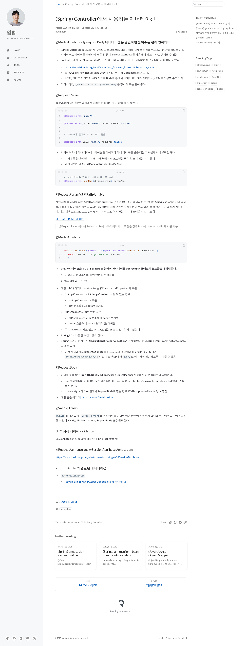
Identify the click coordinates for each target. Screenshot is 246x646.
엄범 (11, 32)
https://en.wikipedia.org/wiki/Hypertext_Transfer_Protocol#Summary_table (109, 67)
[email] (27, 638)
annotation (66, 509)
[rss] (34, 638)
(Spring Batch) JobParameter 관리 (213, 23)
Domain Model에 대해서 (208, 42)
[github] (14, 638)
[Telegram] (180, 522)
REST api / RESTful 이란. (70, 219)
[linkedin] (21, 638)
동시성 (215, 77)
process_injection (205, 88)
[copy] (184, 111)
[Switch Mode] (7, 638)
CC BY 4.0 (85, 522)
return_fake (217, 70)
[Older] (88, 584)
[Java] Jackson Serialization (96, 397)
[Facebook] (175, 522)
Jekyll (184, 638)
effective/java (203, 65)
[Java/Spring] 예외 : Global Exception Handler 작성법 (95, 481)
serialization (202, 77)
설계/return (202, 70)
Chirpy (168, 638)
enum (216, 65)
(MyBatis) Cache (204, 37)
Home (58, 4)
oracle (214, 83)
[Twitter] (170, 522)
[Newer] (154, 584)
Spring (74, 501)
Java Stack (64, 501)
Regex (220, 88)
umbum (62, 31)
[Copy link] (185, 522)
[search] (209, 3)
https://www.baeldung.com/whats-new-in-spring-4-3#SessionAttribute (97, 457)
